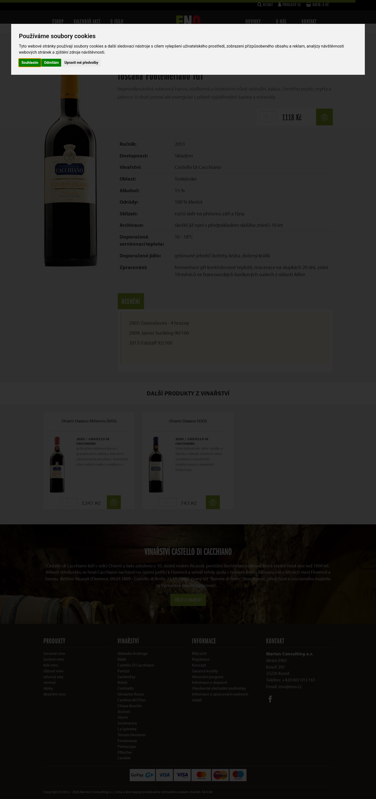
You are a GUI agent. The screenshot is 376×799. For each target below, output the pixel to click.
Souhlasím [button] (29, 63)
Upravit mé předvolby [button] (81, 63)
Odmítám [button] (51, 63)
